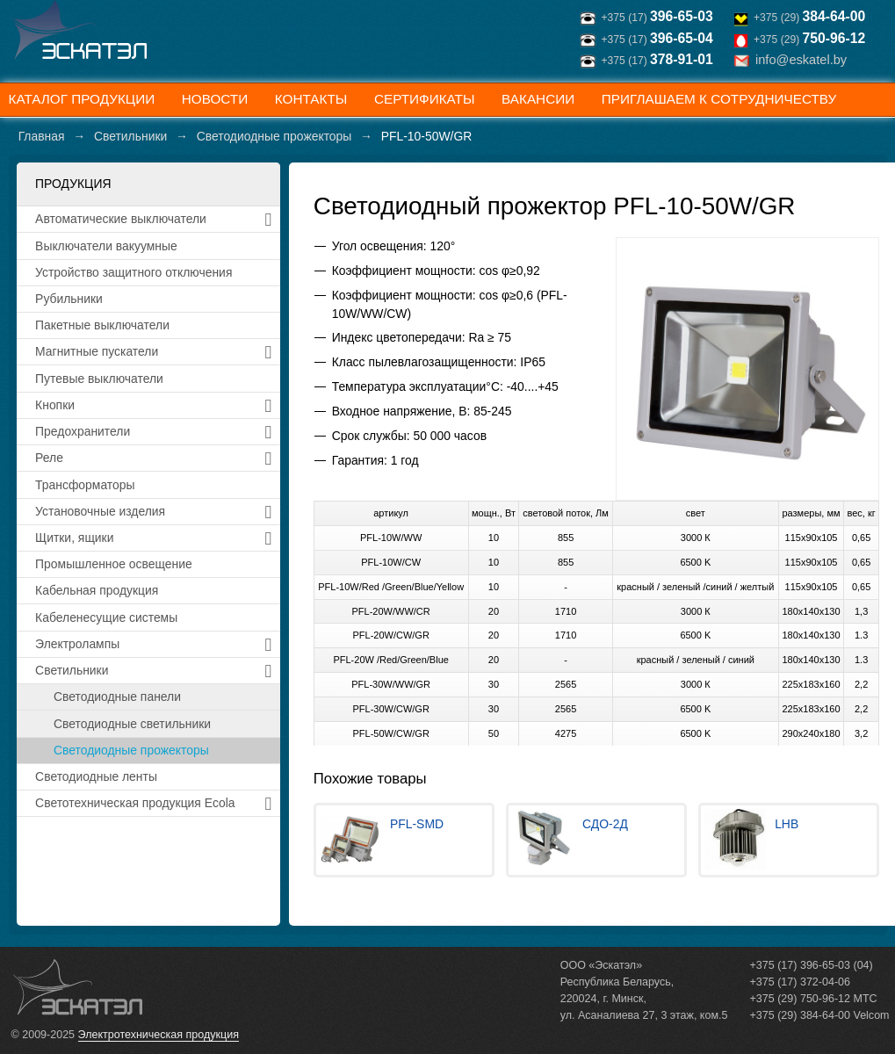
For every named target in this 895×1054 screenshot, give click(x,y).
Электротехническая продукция (158, 1035)
